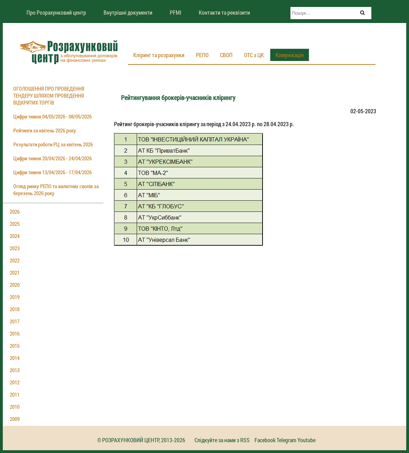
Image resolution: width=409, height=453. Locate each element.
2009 (15, 418)
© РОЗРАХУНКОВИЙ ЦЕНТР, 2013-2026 (141, 440)
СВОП (226, 55)
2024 (15, 235)
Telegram (286, 440)
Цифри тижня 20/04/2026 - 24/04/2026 (52, 158)
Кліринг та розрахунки (158, 55)
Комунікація (289, 55)
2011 (15, 394)
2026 (15, 211)
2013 (15, 370)
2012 (15, 382)
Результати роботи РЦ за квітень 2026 (53, 144)
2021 (15, 272)
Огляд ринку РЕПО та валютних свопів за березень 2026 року (56, 190)
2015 (15, 345)
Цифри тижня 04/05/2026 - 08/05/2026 (52, 116)
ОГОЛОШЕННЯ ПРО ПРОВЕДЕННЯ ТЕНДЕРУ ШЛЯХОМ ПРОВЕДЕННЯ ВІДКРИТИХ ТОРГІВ (48, 95)
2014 (15, 357)
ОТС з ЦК (254, 55)
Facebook (265, 440)
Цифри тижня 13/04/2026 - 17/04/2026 (52, 172)
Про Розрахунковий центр (56, 12)
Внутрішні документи (128, 12)
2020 (15, 284)
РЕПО (202, 55)
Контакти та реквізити (224, 12)
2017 (15, 321)
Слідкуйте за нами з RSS (222, 440)
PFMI (175, 12)
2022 (15, 260)
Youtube (306, 440)
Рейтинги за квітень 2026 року (44, 130)
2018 (15, 309)
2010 (15, 406)
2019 (15, 296)
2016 (15, 333)
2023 (15, 248)
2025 (15, 223)
